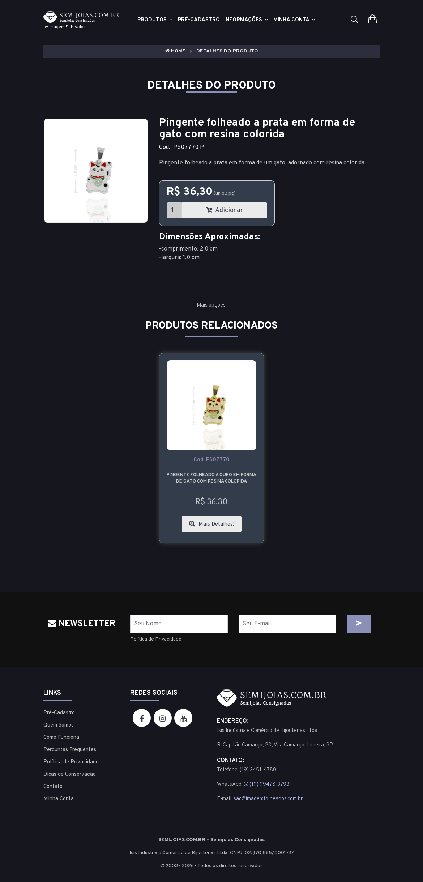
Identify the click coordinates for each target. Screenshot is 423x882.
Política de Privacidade (155, 639)
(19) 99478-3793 (266, 784)
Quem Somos (58, 725)
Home (174, 51)
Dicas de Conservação (69, 774)
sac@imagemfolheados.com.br (268, 799)
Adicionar (224, 210)
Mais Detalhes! (211, 524)
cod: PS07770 (211, 460)
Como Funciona (61, 737)
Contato (53, 786)
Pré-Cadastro (59, 713)
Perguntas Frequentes (69, 749)
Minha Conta (294, 20)
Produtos (155, 20)
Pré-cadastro (199, 20)
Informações (246, 20)
